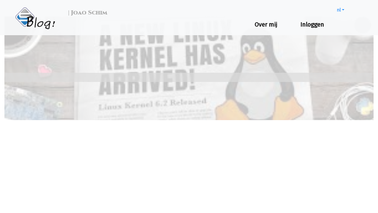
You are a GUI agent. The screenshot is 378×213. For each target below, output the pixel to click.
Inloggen (312, 24)
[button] (340, 10)
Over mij (266, 24)
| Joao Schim (86, 13)
